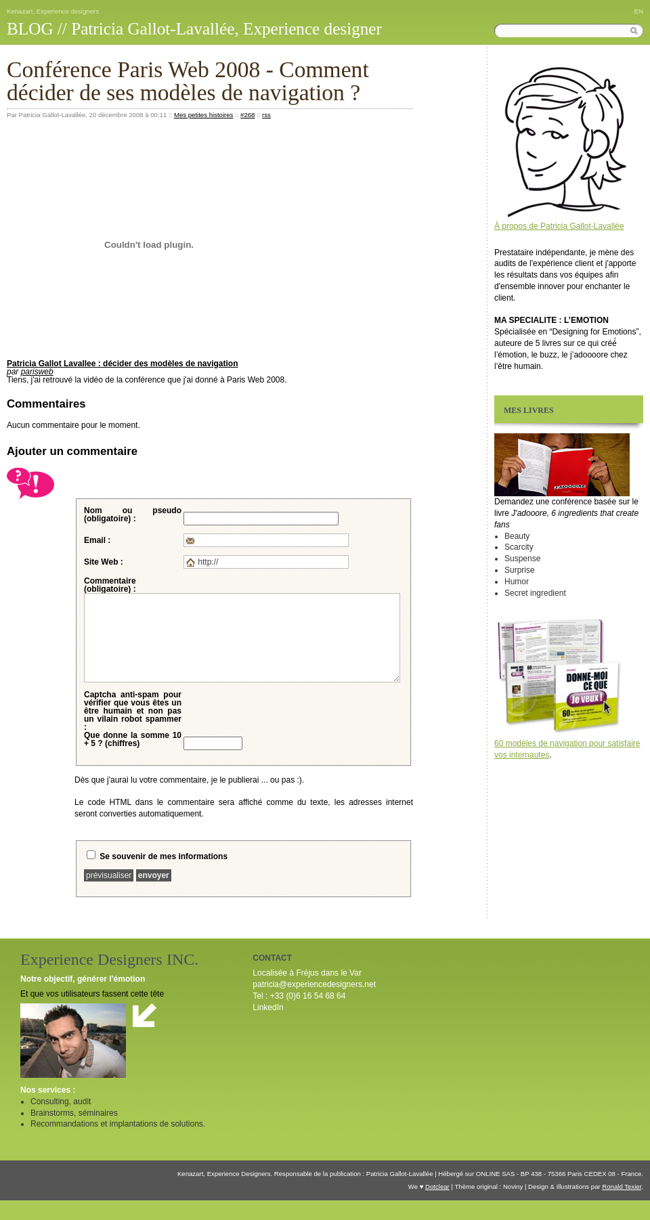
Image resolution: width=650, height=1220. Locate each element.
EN (638, 11)
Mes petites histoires (203, 114)
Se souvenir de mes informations (164, 856)
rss (266, 114)
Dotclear (437, 1186)
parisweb (37, 371)
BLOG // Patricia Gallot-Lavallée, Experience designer (194, 29)
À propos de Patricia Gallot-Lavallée (559, 226)
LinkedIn (268, 1007)
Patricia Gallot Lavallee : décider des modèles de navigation (122, 363)
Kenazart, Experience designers (53, 11)
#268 (247, 114)
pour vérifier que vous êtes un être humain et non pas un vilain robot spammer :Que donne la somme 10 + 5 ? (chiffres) (132, 719)
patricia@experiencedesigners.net (314, 984)
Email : (97, 540)
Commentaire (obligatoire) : (110, 585)
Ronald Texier (621, 1186)
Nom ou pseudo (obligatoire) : (132, 514)
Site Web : (103, 562)
